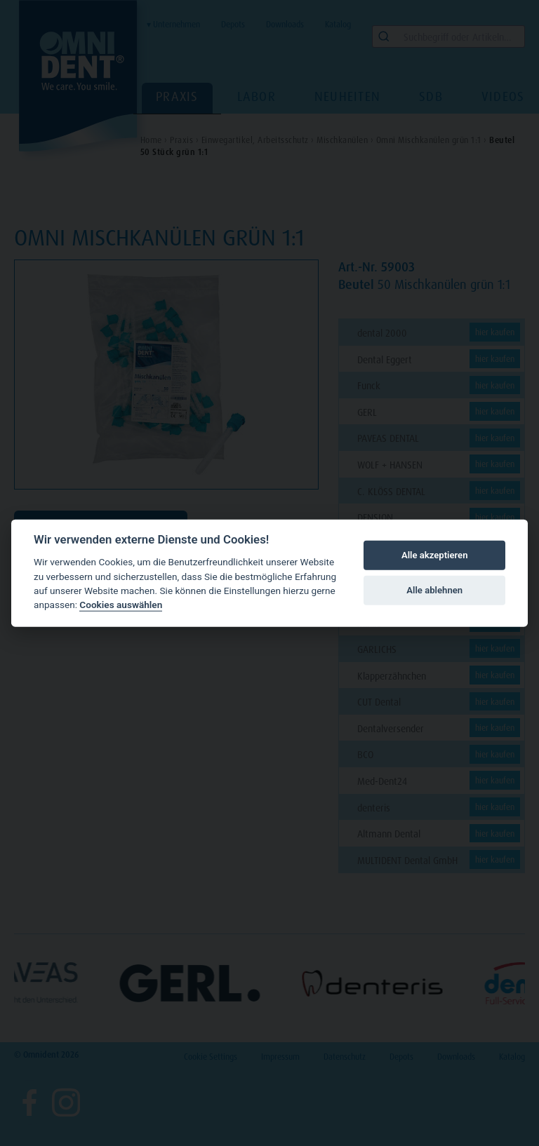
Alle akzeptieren (434, 555)
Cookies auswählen (120, 604)
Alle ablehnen (434, 590)
